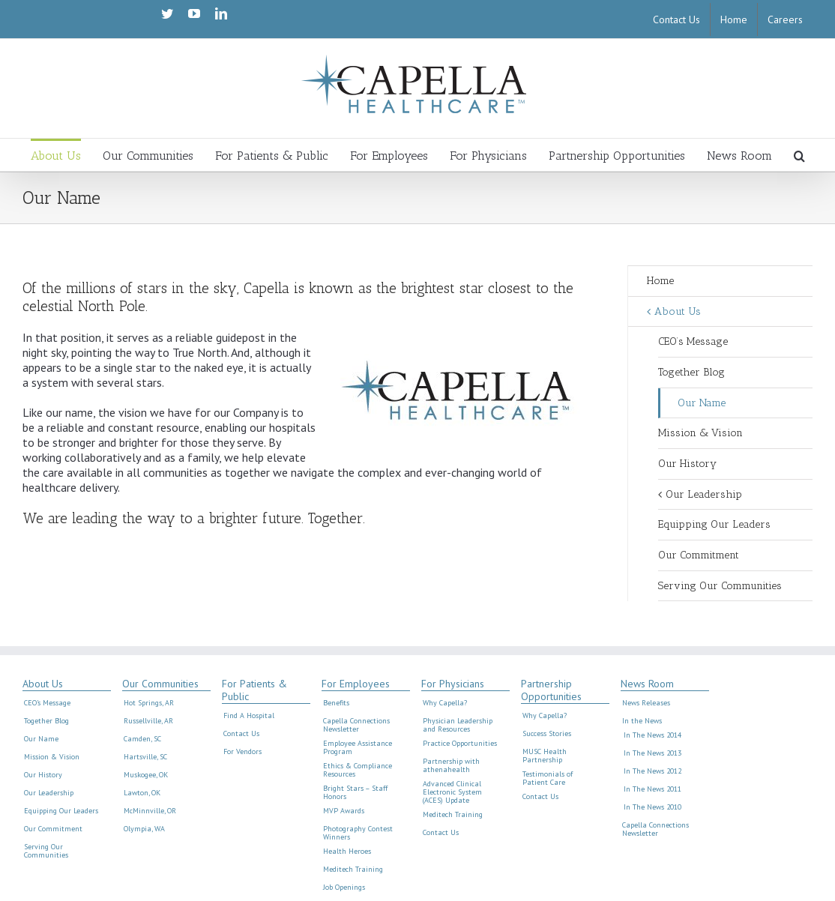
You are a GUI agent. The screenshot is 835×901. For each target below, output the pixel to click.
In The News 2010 (652, 807)
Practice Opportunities (460, 743)
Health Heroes (347, 851)
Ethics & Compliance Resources (357, 770)
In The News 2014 (652, 735)
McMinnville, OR (150, 811)
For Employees (356, 684)
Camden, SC (142, 739)
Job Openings (344, 887)
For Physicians (452, 684)
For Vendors (242, 751)
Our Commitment (698, 555)
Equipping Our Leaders (714, 524)
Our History (687, 463)
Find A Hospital (248, 715)
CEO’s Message (693, 341)
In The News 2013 (652, 753)
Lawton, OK (142, 793)
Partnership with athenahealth (451, 765)
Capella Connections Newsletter (356, 725)
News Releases (646, 703)
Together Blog (691, 372)
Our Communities (160, 684)
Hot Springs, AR (149, 703)
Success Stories (546, 733)
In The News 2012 (652, 771)
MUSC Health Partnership (544, 756)
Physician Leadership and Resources (457, 725)
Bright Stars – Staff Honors (355, 792)
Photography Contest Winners (358, 833)
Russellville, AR (148, 721)
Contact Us (241, 733)
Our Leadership (704, 494)
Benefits (336, 703)
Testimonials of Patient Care (547, 778)
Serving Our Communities (720, 585)
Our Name (702, 403)
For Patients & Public (254, 690)
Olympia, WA (144, 829)
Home (660, 280)
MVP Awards (343, 811)
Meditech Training (353, 869)
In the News (642, 721)
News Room (647, 684)
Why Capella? (445, 703)
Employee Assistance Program (357, 747)
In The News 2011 (652, 789)
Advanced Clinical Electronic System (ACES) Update (452, 792)
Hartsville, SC (145, 757)
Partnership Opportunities (551, 690)
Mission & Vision (700, 433)
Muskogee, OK (146, 775)
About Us (677, 311)
